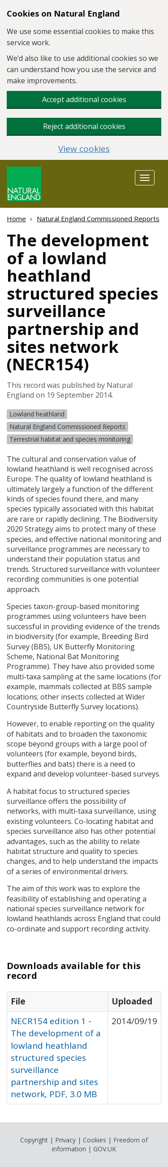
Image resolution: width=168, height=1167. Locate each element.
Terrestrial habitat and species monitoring (69, 439)
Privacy (65, 1140)
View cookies (84, 149)
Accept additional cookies (84, 99)
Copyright (34, 1140)
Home (16, 218)
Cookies (94, 1140)
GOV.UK (104, 1149)
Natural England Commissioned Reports (98, 218)
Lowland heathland (37, 414)
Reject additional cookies (84, 126)
